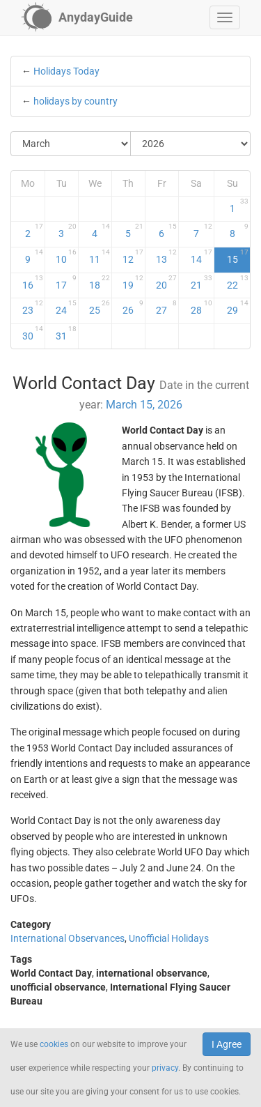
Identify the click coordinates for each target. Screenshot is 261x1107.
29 (238, 307)
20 (166, 282)
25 (99, 307)
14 (201, 256)
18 (99, 282)
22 (238, 282)
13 (166, 256)
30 (32, 333)
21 (201, 282)
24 (66, 307)
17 (66, 282)
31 (66, 333)
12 (132, 256)
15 (238, 256)
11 (99, 256)
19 (132, 282)
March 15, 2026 (144, 404)
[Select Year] (190, 143)
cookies (54, 1044)
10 (66, 256)
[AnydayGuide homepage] (76, 17)
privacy (165, 1068)
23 (32, 307)
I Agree (227, 1044)
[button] (224, 17)
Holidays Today (66, 71)
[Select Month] (71, 143)
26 (132, 307)
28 (201, 307)
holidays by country (75, 101)
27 (166, 307)
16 (32, 282)
